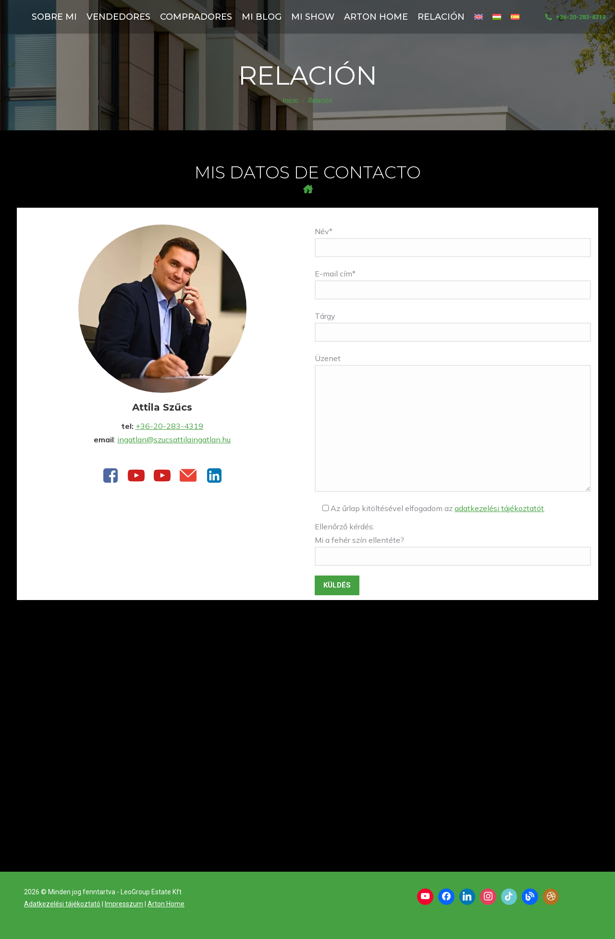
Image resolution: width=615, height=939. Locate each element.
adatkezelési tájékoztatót (499, 508)
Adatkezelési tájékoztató (62, 904)
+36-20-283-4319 (574, 17)
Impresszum (124, 904)
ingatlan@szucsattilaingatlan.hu (174, 439)
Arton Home (166, 904)
